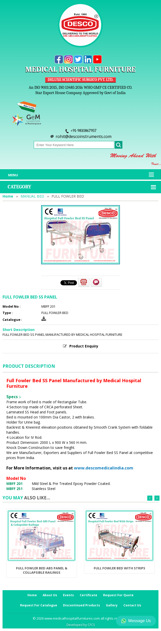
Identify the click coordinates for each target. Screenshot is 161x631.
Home (8, 196)
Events (68, 595)
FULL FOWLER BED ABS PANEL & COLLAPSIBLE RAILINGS (41, 570)
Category (19, 187)
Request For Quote (118, 595)
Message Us (136, 620)
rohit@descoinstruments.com (83, 136)
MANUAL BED (32, 196)
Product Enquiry (83, 346)
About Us (50, 595)
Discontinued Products (81, 605)
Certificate (88, 595)
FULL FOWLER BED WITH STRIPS (119, 568)
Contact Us (132, 605)
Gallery (112, 605)
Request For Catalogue (38, 605)
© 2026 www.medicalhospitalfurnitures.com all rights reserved (80, 618)
